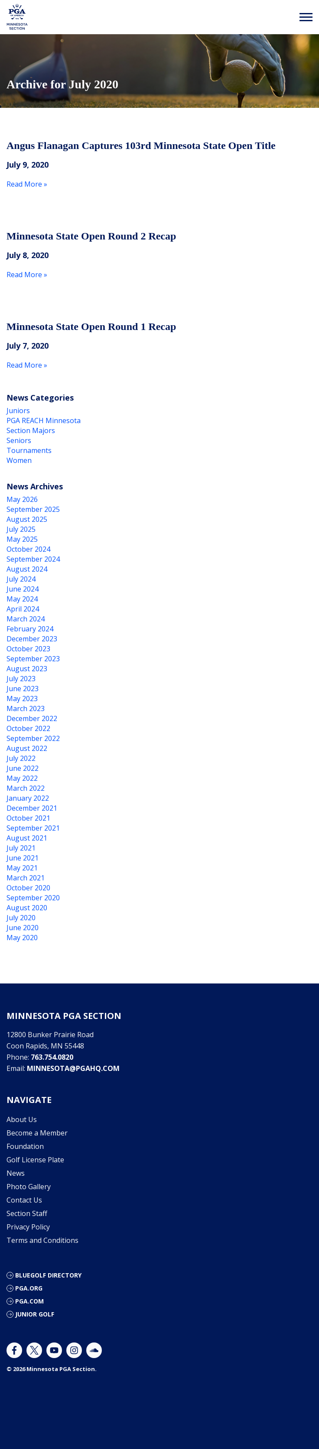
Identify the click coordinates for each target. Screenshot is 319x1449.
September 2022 (33, 738)
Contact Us (24, 1200)
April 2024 (23, 609)
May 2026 (22, 499)
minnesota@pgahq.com (73, 1068)
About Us (22, 1119)
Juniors (18, 410)
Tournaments (29, 450)
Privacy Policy (28, 1227)
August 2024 (27, 569)
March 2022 (26, 788)
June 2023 (23, 688)
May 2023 (22, 698)
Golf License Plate (35, 1159)
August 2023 (27, 668)
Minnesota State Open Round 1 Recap (91, 326)
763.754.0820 (52, 1057)
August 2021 (27, 838)
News (16, 1173)
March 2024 (26, 619)
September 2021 (33, 828)
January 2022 (28, 798)
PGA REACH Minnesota (44, 420)
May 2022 (22, 778)
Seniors (19, 440)
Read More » (27, 184)
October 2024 (28, 549)
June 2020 (23, 927)
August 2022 (27, 748)
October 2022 (28, 728)
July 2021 (21, 848)
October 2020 (28, 888)
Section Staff (27, 1213)
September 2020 (33, 897)
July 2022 (21, 758)
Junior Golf (34, 1314)
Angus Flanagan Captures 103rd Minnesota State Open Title (141, 145)
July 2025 (21, 529)
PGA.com (29, 1301)
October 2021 (28, 818)
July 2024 (21, 579)
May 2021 (22, 868)
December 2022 (32, 718)
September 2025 (33, 509)
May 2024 (22, 599)
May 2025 (22, 539)
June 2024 (23, 589)
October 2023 (28, 648)
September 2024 (33, 559)
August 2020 (27, 907)
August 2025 (27, 519)
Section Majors (31, 430)
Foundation (25, 1146)
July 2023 (21, 678)
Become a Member (37, 1133)
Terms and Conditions (42, 1240)
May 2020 (22, 937)
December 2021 (32, 808)
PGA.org (28, 1288)
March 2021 (26, 878)
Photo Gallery (29, 1186)
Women (19, 460)
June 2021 (23, 858)
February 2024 (30, 629)
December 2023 (32, 639)
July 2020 (21, 917)
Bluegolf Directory (48, 1275)
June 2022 (23, 768)
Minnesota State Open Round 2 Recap (91, 236)
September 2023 (33, 658)
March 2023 (26, 708)
